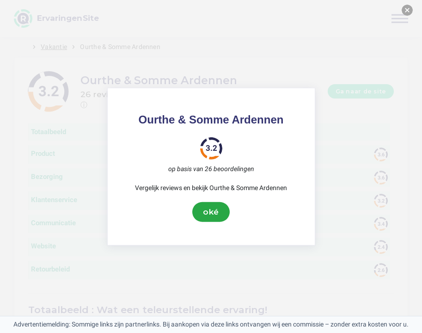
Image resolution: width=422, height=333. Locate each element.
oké (211, 211)
